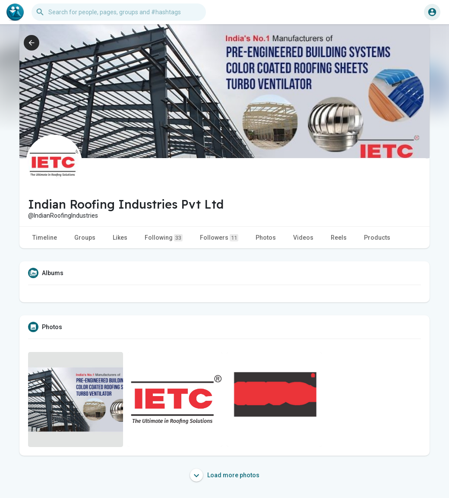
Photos (266, 237)
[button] (119, 12)
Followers (219, 237)
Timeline (44, 237)
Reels (339, 237)
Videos (303, 237)
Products (377, 237)
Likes (120, 237)
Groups (84, 237)
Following (164, 237)
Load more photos (224, 475)
